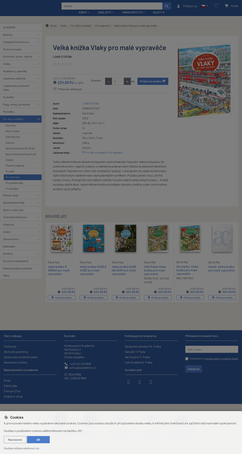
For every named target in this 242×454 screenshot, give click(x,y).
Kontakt (69, 336)
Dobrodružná (13, 141)
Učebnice (8, 229)
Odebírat (194, 369)
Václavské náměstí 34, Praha (143, 346)
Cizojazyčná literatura (16, 47)
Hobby (7, 69)
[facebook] (128, 381)
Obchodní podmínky (16, 351)
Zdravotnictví (11, 244)
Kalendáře (9, 251)
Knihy (64, 30)
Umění (6, 236)
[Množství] (118, 86)
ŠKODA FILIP (151, 283)
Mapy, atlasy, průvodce (16, 109)
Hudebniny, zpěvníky (15, 76)
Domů (51, 30)
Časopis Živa (12, 391)
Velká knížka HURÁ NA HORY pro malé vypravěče (124, 275)
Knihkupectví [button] (132, 17)
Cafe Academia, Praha (138, 362)
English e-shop (13, 396)
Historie (10, 147)
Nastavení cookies (15, 362)
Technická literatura (15, 222)
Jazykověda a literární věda (16, 93)
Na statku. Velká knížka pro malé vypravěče (187, 275)
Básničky (11, 130)
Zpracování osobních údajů (21, 357)
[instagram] (139, 381)
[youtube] (151, 381)
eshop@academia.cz (80, 367)
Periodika (8, 116)
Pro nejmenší (13, 182)
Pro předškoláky (14, 188)
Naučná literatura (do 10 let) (20, 153)
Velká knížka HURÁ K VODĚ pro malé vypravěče (93, 275)
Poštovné (10, 346)
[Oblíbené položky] (216, 8)
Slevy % (159, 17)
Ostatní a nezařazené (15, 266)
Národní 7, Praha (135, 351)
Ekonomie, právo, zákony (17, 61)
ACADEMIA (9, 32)
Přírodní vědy (10, 200)
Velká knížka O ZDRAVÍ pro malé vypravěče (59, 275)
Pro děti (10, 176)
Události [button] (104, 17)
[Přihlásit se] (187, 8)
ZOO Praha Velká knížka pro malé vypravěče (155, 275)
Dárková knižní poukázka (17, 273)
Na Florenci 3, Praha (137, 357)
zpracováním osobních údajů (222, 358)
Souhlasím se (214, 358)
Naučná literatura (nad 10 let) (21, 159)
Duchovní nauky (12, 54)
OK (38, 439)
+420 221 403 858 (77, 364)
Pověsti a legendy (15, 170)
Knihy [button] (83, 17)
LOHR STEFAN (62, 62)
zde (37, 448)
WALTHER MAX (184, 283)
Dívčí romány (13, 136)
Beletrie (7, 39)
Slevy (6, 280)
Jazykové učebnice (14, 83)
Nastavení (15, 439)
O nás (7, 380)
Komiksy (8, 258)
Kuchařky (8, 102)
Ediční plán (10, 385)
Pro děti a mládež (13, 124)
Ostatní (9, 165)
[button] (204, 8)
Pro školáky (12, 193)
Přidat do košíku (153, 86)
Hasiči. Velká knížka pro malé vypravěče (221, 273)
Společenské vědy (14, 207)
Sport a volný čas (13, 215)
